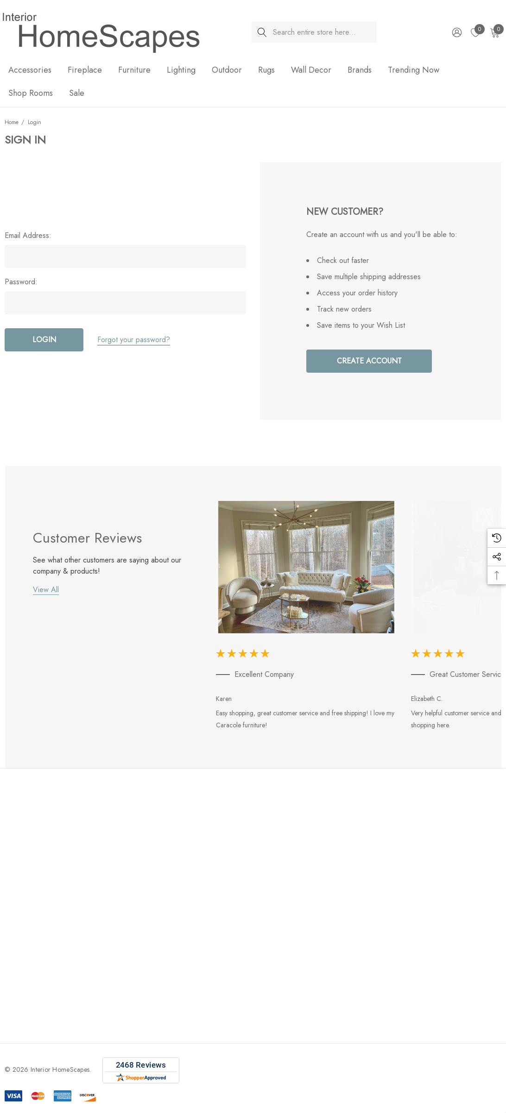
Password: (21, 282)
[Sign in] (456, 32)
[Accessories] (29, 70)
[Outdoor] (227, 70)
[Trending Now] (413, 70)
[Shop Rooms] (30, 93)
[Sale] (76, 93)
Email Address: (28, 235)
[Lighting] (181, 70)
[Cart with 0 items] (494, 32)
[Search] (262, 32)
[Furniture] (134, 70)
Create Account (369, 361)
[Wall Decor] (311, 70)
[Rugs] (266, 70)
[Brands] (360, 70)
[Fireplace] (85, 70)
